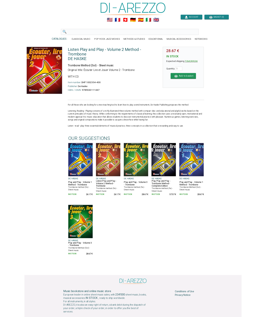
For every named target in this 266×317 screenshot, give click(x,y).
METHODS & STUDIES (134, 39)
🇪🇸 (141, 19)
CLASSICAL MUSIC (81, 39)
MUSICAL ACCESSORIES (179, 39)
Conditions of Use (184, 291)
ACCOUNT (191, 16)
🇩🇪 (133, 19)
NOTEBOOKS (201, 39)
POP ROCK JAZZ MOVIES (107, 39)
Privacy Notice (183, 295)
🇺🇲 (110, 19)
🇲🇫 (117, 19)
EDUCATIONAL (156, 39)
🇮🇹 (148, 19)
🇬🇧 (156, 19)
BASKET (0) (216, 16)
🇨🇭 (125, 19)
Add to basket (183, 76)
